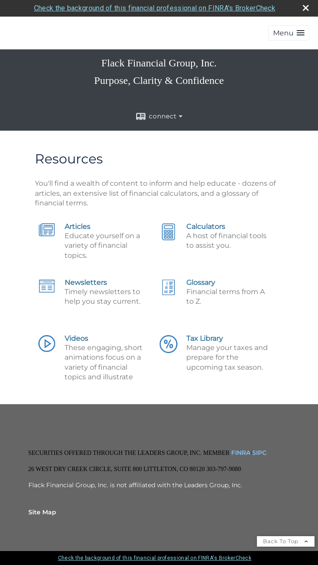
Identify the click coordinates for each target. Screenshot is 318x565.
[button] (288, 33)
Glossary (200, 282)
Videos (76, 338)
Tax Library (204, 338)
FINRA (239, 453)
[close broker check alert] (305, 7)
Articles (77, 226)
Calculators (205, 226)
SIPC (259, 453)
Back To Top (285, 541)
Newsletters (86, 282)
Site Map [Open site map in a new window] (42, 512)
